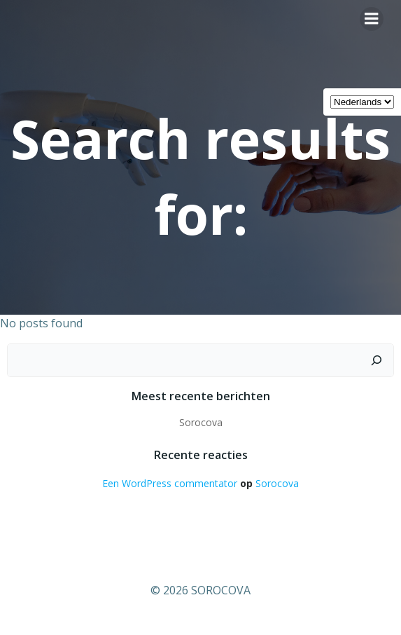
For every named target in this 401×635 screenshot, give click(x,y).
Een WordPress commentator (169, 483)
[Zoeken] (376, 360)
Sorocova (201, 422)
